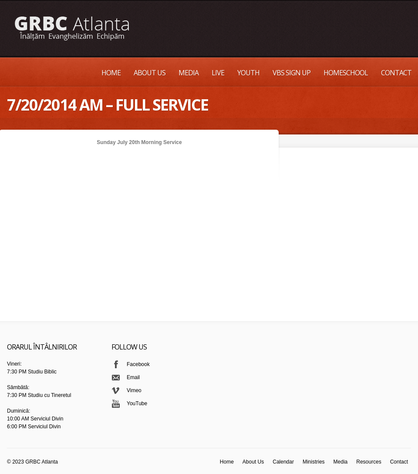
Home (111, 72)
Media (189, 72)
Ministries (314, 462)
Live (218, 72)
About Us (149, 72)
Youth (248, 72)
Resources (368, 462)
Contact (396, 72)
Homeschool (346, 72)
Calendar (283, 462)
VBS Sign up (291, 72)
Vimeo (134, 390)
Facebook (138, 364)
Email (133, 377)
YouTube (137, 403)
